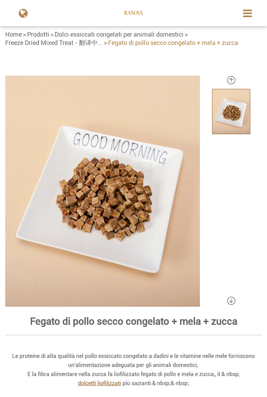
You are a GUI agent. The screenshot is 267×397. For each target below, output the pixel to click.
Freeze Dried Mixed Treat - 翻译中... (54, 42)
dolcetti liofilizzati (99, 383)
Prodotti (38, 34)
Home (13, 34)
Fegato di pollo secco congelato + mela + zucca (173, 42)
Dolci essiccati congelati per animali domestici (119, 34)
